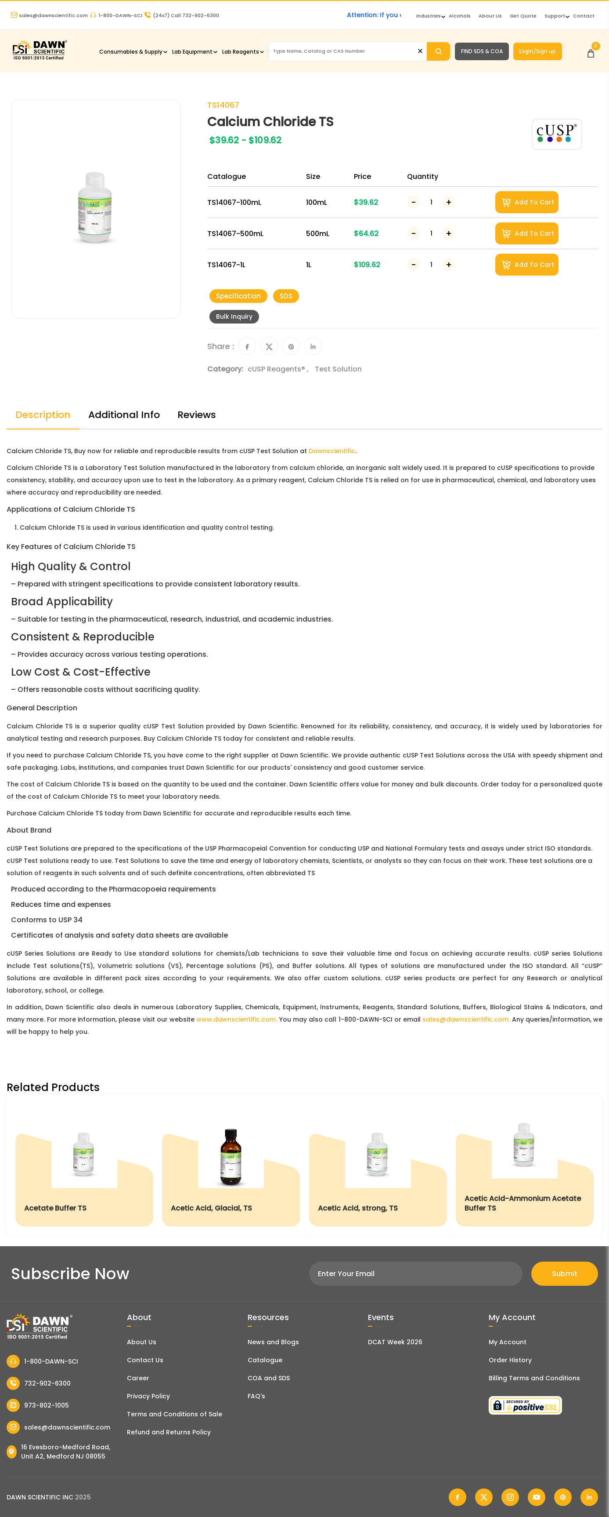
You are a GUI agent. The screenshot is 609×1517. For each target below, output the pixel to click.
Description (43, 415)
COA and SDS (269, 1378)
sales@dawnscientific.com (49, 15)
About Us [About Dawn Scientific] (490, 15)
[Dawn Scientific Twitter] (484, 1497)
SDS (286, 296)
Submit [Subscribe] (564, 1274)
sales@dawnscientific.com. (466, 1019)
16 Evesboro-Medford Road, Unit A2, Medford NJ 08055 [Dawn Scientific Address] (58, 1452)
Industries (428, 15)
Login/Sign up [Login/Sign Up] (537, 51)
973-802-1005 (38, 1405)
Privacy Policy (148, 1396)
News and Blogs (273, 1342)
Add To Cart (528, 202)
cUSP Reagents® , (279, 369)
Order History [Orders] (510, 1360)
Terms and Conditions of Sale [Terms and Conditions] (174, 1414)
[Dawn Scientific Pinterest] (563, 1497)
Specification (238, 296)
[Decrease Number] (413, 202)
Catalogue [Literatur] (265, 1360)
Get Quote (523, 15)
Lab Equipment (192, 51)
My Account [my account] (507, 1342)
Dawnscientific (332, 451)
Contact (584, 15)
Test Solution (338, 369)
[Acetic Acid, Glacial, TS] (231, 1165)
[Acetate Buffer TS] (84, 1165)
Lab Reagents (240, 51)
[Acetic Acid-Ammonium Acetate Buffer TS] (525, 1165)
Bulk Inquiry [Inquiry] (234, 316)
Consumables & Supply (130, 51)
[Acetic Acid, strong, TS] (378, 1165)
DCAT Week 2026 (395, 1342)
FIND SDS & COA (482, 51)
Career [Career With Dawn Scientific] (138, 1378)
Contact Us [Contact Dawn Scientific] (145, 1360)
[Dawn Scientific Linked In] (589, 1497)
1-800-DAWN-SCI (116, 15)
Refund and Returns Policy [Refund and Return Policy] (169, 1432)
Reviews (196, 415)
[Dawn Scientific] (39, 58)
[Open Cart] (591, 51)
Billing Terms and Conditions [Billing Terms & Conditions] (534, 1378)
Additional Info (124, 415)
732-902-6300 (39, 1383)
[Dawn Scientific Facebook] (457, 1497)
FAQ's (256, 1396)
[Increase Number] (448, 202)
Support (554, 15)
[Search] (438, 51)
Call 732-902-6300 (181, 15)
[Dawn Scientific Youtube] (536, 1497)
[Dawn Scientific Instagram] (510, 1497)
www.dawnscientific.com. (236, 1019)
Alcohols (460, 15)
